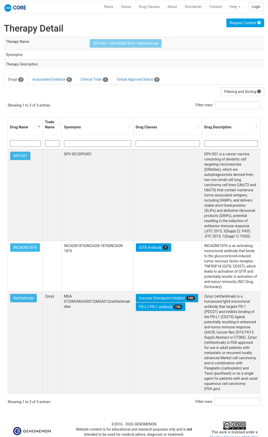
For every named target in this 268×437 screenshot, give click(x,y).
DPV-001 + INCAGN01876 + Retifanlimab (125, 43)
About (172, 7)
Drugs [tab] (16, 79)
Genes (126, 7)
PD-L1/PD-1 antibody (160, 307)
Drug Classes (149, 7)
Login (256, 7)
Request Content (245, 23)
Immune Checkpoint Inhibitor (167, 298)
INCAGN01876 (25, 247)
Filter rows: (204, 105)
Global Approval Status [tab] (138, 79)
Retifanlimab (23, 298)
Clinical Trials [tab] (94, 79)
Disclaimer (193, 7)
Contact (215, 7)
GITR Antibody (153, 247)
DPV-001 (20, 156)
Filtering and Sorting (242, 92)
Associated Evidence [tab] (52, 79)
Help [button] (235, 7)
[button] (39, 127)
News (108, 7)
